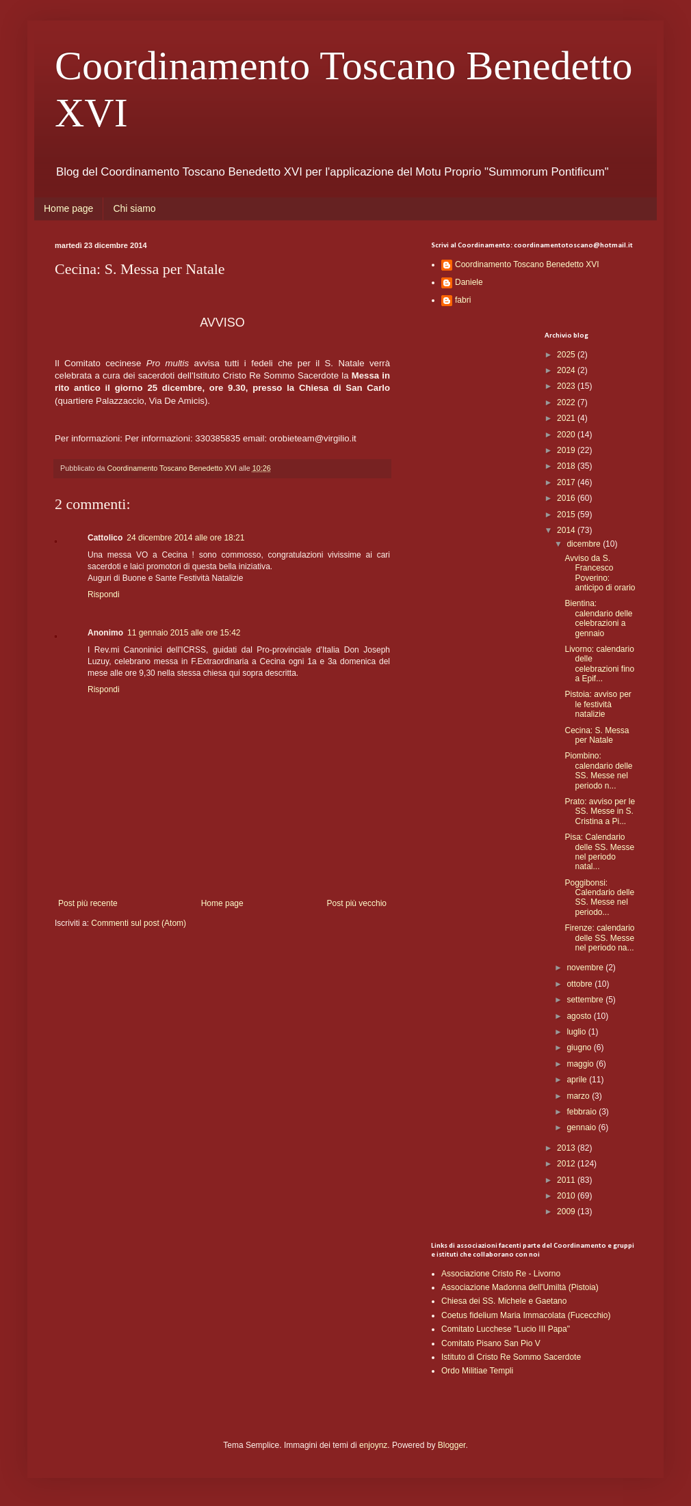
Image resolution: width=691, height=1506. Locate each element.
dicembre (584, 544)
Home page (68, 208)
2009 (567, 1211)
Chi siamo (134, 208)
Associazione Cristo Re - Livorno (500, 1273)
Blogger (452, 1445)
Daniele (469, 282)
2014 (567, 530)
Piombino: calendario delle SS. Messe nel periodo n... (598, 770)
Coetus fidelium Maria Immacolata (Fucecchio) (525, 1315)
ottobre (580, 984)
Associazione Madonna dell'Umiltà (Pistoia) (520, 1287)
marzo (579, 1096)
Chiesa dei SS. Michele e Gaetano (503, 1301)
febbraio (582, 1112)
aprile (577, 1079)
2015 (567, 514)
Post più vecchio (357, 903)
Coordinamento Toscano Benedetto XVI (527, 264)
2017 (567, 482)
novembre (585, 967)
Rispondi (104, 594)
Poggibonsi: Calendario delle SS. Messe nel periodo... (599, 897)
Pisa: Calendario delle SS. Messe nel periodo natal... (599, 851)
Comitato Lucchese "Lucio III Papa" (505, 1329)
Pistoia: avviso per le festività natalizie (597, 704)
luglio (577, 1032)
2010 (567, 1196)
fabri (463, 300)
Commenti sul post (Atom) (138, 923)
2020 (567, 434)
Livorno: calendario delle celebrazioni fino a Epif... (599, 663)
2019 (567, 450)
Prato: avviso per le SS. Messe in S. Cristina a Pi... (599, 811)
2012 (567, 1163)
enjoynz (373, 1445)
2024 (567, 370)
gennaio (582, 1127)
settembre (585, 999)
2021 (567, 418)
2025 (567, 354)
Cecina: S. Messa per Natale (596, 735)
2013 (567, 1148)
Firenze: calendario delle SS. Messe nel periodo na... (599, 938)
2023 (567, 386)
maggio (581, 1064)
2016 (567, 498)
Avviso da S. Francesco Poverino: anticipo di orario (599, 572)
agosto (579, 1016)
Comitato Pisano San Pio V (490, 1343)
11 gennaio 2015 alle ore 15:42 (183, 633)
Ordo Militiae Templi (477, 1370)
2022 (567, 402)
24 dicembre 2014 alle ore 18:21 (185, 538)
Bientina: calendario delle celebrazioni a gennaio (598, 618)
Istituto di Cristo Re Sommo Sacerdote (511, 1357)
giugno (579, 1047)
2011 (567, 1180)
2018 (567, 466)
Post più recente (88, 903)
